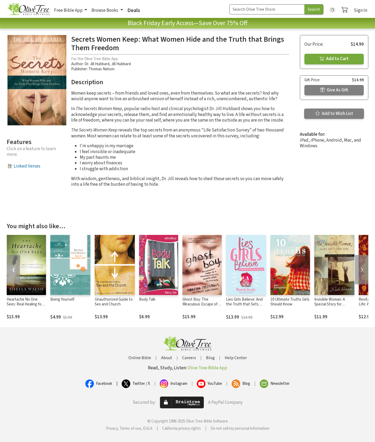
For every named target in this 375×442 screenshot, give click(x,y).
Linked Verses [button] (27, 166)
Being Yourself (62, 299)
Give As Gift (334, 90)
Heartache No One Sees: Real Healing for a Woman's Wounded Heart (26, 307)
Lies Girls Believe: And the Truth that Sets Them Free (244, 304)
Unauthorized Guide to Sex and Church (114, 302)
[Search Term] (267, 9)
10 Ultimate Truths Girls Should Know (289, 302)
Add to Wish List (334, 113)
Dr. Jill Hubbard (97, 64)
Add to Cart (334, 59)
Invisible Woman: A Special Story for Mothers (329, 304)
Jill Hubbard (121, 64)
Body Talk (147, 299)
